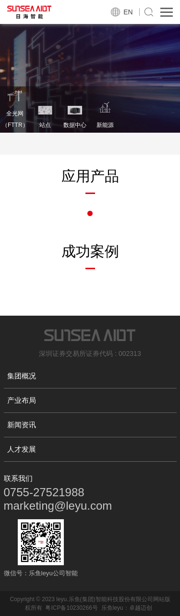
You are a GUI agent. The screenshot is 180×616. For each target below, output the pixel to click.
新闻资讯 (21, 425)
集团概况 (21, 376)
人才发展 (21, 449)
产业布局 (21, 400)
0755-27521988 (44, 492)
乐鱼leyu (112, 608)
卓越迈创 (140, 608)
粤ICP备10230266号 (71, 608)
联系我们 (18, 478)
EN (127, 12)
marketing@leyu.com (58, 505)
